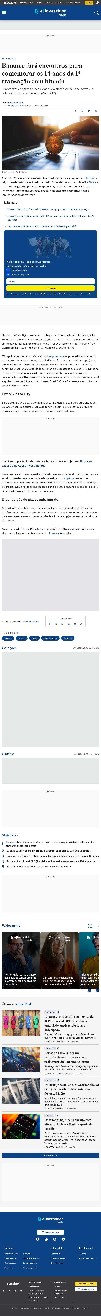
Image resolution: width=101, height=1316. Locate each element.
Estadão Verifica (73, 3)
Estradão (66, 1309)
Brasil (34, 638)
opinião (40, 3)
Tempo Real (9, 58)
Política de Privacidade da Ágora (63, 294)
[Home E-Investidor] (50, 12)
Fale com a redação (58, 1258)
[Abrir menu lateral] (4, 12)
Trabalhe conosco (60, 1297)
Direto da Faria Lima (17, 274)
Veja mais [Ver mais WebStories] (93, 926)
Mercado (26, 1253)
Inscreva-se (50, 288)
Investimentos (10, 1258)
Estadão (82, 1253)
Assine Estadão (85, 1283)
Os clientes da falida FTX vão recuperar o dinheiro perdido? (42, 226)
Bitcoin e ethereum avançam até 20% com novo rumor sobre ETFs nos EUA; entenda (51, 217)
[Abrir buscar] (96, 12)
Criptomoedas (50, 638)
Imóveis (46, 1309)
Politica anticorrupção (36, 1290)
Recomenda (37, 1309)
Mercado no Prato (16, 269)
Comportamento (30, 1263)
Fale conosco (58, 1294)
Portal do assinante (60, 1290)
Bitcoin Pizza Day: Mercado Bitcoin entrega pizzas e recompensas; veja (48, 209)
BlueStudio (75, 1309)
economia (59, 3)
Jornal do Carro (25, 1309)
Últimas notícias (27, 3)
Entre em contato (31, 621)
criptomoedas (57, 356)
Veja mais (50, 1155)
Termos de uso (57, 1263)
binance (8, 638)
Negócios (8, 1268)
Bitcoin (90, 178)
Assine (89, 3)
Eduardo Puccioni (15, 102)
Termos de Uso (86, 294)
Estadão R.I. (85, 1309)
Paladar (14, 1309)
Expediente (55, 1253)
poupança (68, 478)
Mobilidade (56, 1309)
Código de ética (34, 1287)
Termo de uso (34, 1301)
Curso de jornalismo (36, 1294)
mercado (68, 638)
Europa (53, 533)
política (49, 3)
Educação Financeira (31, 1258)
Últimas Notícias (11, 1253)
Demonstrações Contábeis (38, 1297)
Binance (93, 182)
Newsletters (50, 1232)
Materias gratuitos (30, 1268)
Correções (57, 1287)
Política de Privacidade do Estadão (34, 294)
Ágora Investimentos (88, 1258)
